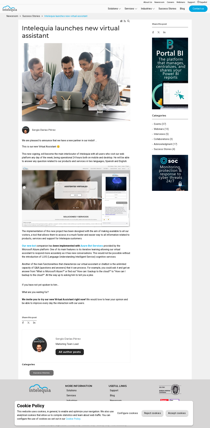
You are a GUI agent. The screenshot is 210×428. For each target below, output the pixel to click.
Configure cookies (127, 413)
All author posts (70, 384)
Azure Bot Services (91, 245)
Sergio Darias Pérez (68, 371)
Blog (182, 8)
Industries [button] (148, 8)
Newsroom (12, 16)
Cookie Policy (73, 418)
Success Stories (167, 8)
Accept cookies (177, 413)
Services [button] (131, 8)
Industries (71, 400)
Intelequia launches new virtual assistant (65, 16)
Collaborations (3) (163, 139)
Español (202, 2)
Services (71, 395)
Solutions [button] (114, 8)
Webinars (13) (161, 129)
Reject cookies (152, 413)
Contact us (198, 8)
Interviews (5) (161, 134)
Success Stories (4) (164, 149)
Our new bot (29, 245)
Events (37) (160, 124)
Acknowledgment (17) (165, 144)
